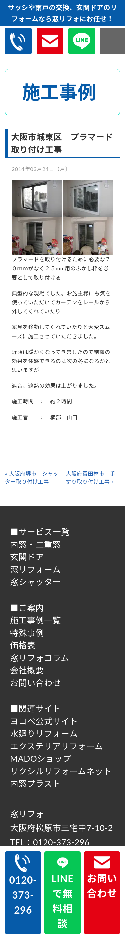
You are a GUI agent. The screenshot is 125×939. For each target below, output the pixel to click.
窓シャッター (35, 582)
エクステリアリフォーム (56, 746)
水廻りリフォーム (44, 733)
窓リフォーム (35, 569)
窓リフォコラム (39, 658)
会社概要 (27, 670)
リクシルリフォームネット (61, 771)
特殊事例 (27, 633)
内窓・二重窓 (35, 544)
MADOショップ (40, 758)
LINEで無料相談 (62, 891)
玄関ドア (27, 557)
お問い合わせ (35, 683)
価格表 (23, 645)
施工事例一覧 (35, 620)
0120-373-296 (23, 885)
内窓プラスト (35, 783)
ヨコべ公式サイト (44, 721)
